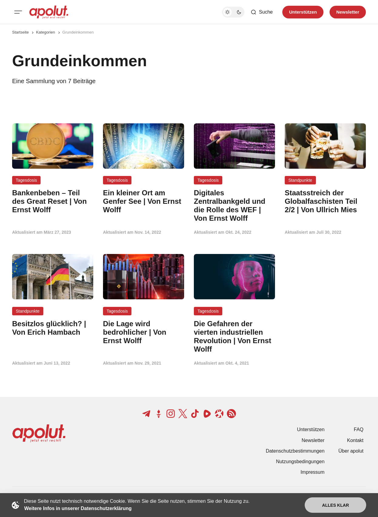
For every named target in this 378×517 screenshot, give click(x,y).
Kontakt (355, 440)
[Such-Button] (261, 12)
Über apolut (350, 451)
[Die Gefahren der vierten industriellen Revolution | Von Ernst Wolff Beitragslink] (234, 336)
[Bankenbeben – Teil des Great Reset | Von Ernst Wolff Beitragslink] (52, 201)
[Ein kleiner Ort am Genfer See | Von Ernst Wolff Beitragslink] (143, 201)
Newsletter (313, 440)
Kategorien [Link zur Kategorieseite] (45, 32)
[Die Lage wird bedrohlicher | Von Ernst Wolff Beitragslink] (143, 332)
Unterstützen (311, 429)
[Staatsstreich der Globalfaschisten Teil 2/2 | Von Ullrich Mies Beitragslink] (325, 201)
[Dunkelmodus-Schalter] (233, 12)
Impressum (312, 472)
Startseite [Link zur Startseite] (20, 32)
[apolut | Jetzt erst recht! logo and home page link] (48, 12)
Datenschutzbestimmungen (295, 451)
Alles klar (335, 505)
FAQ (358, 429)
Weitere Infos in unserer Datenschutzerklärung (77, 508)
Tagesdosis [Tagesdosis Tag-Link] (26, 180)
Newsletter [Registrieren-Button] (347, 12)
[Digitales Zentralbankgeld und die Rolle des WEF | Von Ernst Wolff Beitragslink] (234, 205)
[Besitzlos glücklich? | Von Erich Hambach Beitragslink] (52, 328)
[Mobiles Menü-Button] (18, 12)
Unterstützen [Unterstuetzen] (303, 12)
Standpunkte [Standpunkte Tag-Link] (300, 180)
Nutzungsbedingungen (300, 461)
